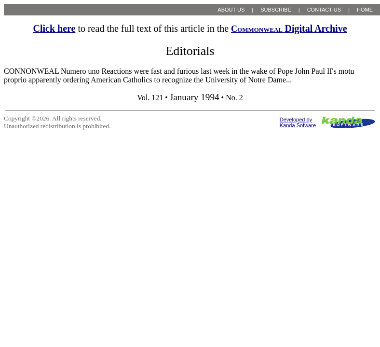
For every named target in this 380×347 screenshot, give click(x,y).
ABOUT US (230, 10)
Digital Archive (289, 28)
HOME (365, 10)
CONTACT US (324, 10)
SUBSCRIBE (275, 10)
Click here (54, 28)
